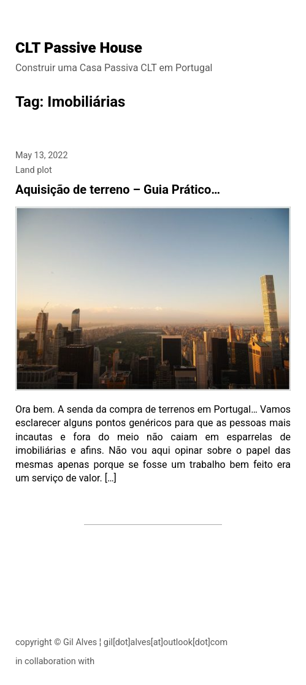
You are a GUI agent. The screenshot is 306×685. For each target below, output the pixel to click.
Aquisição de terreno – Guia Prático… (117, 189)
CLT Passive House (78, 47)
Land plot (33, 170)
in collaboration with (54, 661)
